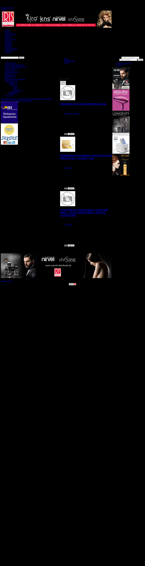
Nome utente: (116, 57)
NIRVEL (8, 52)
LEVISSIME (9, 50)
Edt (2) (15, 86)
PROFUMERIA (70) (11, 81)
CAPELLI (8, 36)
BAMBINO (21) (14, 92)
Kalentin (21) (9, 95)
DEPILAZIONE (10, 39)
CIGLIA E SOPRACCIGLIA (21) (16, 66)
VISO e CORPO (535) (12, 68)
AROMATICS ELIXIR (71, 113)
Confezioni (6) (17, 90)
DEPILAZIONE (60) (12, 72)
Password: (115, 60)
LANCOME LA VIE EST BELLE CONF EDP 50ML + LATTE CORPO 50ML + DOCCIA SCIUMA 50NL (84, 213)
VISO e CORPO (10, 34)
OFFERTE (8, 47)
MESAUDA (9, 43)
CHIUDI (3, 9)
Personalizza (5, 8)
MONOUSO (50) (10, 76)
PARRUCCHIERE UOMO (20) (15, 79)
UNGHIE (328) (10, 70)
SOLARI (8, 41)
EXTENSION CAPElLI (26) (14, 65)
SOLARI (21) (9, 77)
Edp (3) (15, 88)
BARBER (8, 45)
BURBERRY (68, 168)
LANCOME (68, 225)
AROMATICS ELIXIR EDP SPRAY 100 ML (83, 104)
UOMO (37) (13, 83)
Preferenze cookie (6, 281)
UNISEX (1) (13, 94)
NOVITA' (8, 32)
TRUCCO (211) (10, 74)
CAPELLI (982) (10, 63)
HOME (7, 30)
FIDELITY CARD (11, 48)
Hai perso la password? (123, 63)
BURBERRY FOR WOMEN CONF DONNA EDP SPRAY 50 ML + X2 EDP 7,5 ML (86, 157)
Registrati (119, 65)
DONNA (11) (13, 85)
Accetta (11, 8)
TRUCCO (8, 38)
